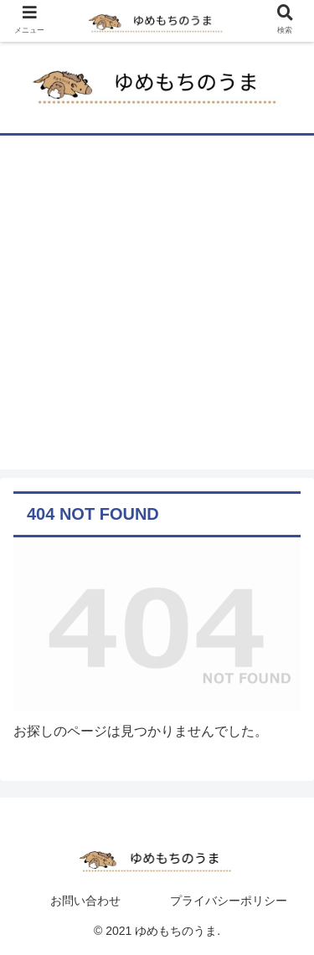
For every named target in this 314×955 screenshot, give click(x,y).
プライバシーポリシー (228, 900)
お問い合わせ (85, 900)
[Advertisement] (157, 313)
